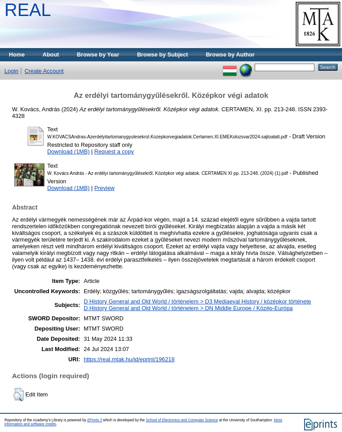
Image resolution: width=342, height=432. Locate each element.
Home (17, 54)
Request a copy (114, 151)
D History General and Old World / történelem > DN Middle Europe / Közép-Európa (188, 308)
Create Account (44, 71)
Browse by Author (230, 54)
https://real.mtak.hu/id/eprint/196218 (129, 359)
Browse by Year (98, 54)
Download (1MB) (68, 151)
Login (11, 71)
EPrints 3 (94, 420)
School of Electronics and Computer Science (182, 420)
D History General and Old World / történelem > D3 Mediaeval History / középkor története (197, 301)
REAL (27, 10)
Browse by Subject (162, 54)
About (51, 54)
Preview (104, 188)
